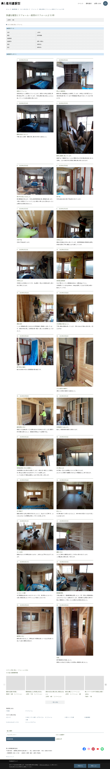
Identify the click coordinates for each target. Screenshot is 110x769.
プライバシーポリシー (44, 764)
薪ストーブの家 (70, 717)
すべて (9, 717)
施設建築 (87, 717)
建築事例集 (10, 739)
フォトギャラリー (12, 735)
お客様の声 (59, 739)
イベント (80, 3)
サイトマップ (10, 756)
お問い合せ (97, 3)
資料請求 (89, 3)
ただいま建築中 (60, 735)
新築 (8, 711)
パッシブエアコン (31, 722)
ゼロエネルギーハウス (13, 722)
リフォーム (30, 711)
